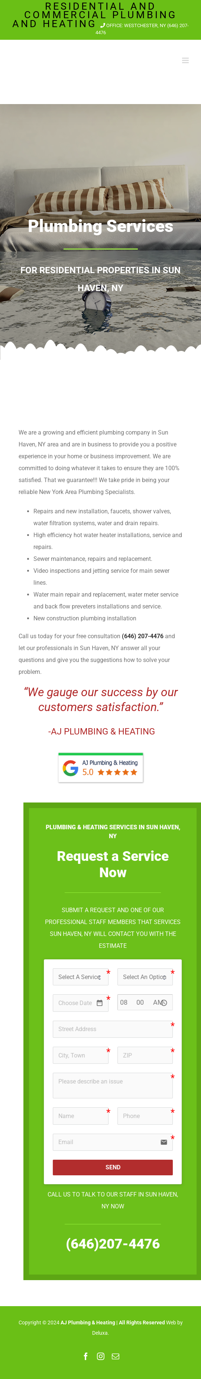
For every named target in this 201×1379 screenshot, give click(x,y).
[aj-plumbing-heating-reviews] (100, 750)
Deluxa (100, 1333)
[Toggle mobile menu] (186, 60)
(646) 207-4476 (142, 636)
